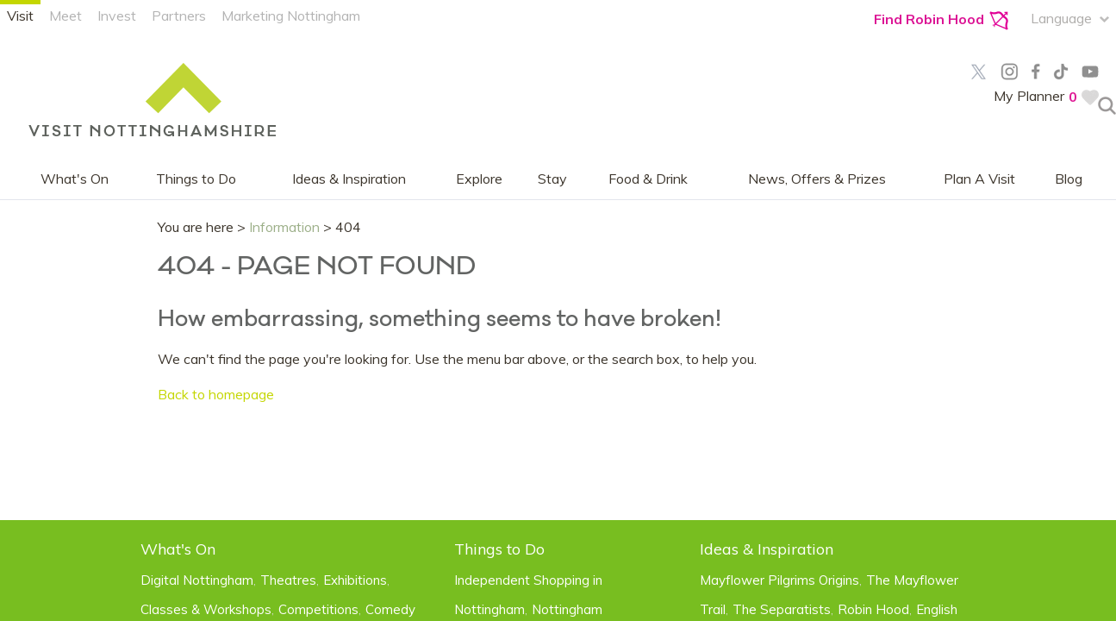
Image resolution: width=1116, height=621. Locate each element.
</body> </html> (558, 310)
